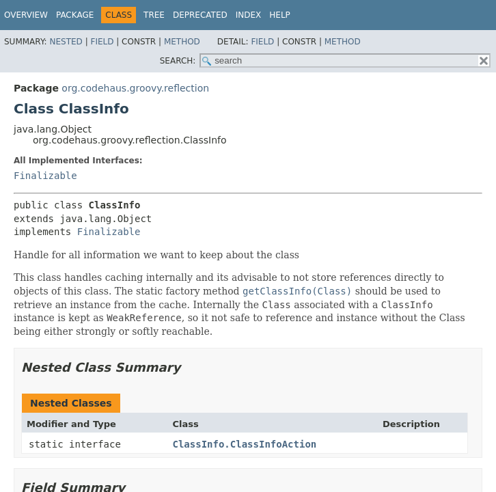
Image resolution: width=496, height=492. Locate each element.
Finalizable (45, 175)
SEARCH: (178, 61)
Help (279, 15)
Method (182, 41)
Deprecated (200, 15)
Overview (26, 15)
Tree (154, 15)
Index (249, 15)
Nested (65, 41)
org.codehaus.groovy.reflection (135, 88)
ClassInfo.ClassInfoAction (245, 444)
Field (101, 41)
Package (75, 15)
